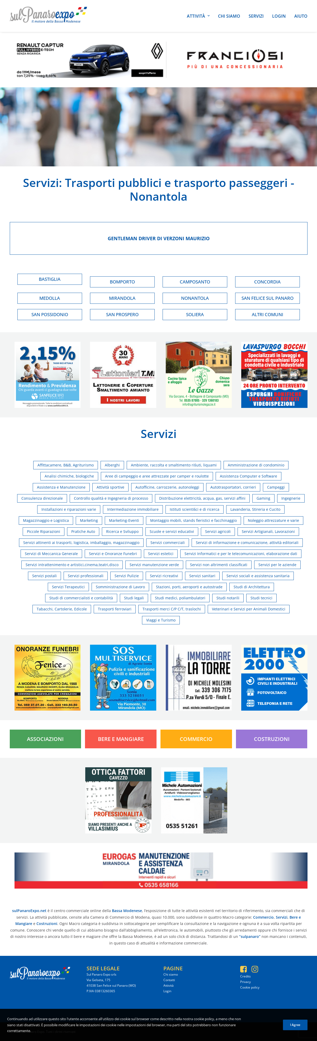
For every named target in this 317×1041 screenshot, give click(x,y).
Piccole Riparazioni (43, 531)
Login (279, 16)
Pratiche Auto (83, 531)
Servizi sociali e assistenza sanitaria (258, 575)
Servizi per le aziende (277, 564)
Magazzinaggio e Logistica (46, 520)
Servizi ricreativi (164, 575)
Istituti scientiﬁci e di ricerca (195, 509)
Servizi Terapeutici (68, 586)
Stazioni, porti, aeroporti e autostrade (189, 586)
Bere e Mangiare (121, 739)
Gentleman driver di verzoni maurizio (159, 238)
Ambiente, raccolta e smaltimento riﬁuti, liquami (174, 465)
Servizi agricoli (218, 531)
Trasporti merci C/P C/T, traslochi (172, 608)
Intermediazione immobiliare (133, 509)
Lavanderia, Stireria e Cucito (255, 509)
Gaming (263, 498)
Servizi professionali (85, 575)
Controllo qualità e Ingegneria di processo (111, 498)
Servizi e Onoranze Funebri (113, 553)
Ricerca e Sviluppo (122, 531)
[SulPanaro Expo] (48, 16)
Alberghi (112, 465)
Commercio (196, 739)
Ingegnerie (290, 498)
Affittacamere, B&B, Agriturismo (65, 465)
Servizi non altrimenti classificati (218, 564)
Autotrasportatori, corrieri (233, 487)
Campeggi (276, 487)
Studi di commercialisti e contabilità (81, 597)
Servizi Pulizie (127, 575)
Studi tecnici (261, 597)
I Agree (295, 1032)
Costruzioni (272, 739)
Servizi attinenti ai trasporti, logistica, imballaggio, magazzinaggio (81, 542)
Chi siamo (229, 16)
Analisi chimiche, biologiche (69, 476)
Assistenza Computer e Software (248, 476)
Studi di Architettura (252, 586)
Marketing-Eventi (124, 520)
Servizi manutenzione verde (154, 564)
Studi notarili (227, 597)
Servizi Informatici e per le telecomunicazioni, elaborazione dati (240, 553)
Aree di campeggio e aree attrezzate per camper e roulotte (157, 476)
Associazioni (45, 739)
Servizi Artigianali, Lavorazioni (268, 531)
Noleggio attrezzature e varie (273, 520)
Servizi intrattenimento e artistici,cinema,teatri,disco (72, 564)
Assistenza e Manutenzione (61, 487)
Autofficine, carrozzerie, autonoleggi (167, 487)
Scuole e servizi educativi (172, 531)
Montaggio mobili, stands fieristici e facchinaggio (193, 520)
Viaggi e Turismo (161, 620)
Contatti (169, 980)
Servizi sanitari (202, 575)
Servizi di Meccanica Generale (51, 553)
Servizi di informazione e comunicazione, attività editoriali (247, 542)
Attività (198, 16)
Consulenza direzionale (42, 498)
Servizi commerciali (167, 542)
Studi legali (134, 597)
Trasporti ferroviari (114, 608)
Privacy (245, 982)
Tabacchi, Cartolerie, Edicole (62, 608)
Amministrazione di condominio (256, 465)
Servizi (256, 16)
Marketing (89, 520)
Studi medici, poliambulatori (180, 597)
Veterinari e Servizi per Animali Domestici (248, 608)
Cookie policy (249, 987)
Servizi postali (44, 575)
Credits (245, 976)
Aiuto (300, 16)
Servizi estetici (160, 553)
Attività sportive (110, 487)
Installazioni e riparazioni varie (68, 509)
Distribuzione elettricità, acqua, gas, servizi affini (202, 498)
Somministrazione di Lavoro (120, 586)
